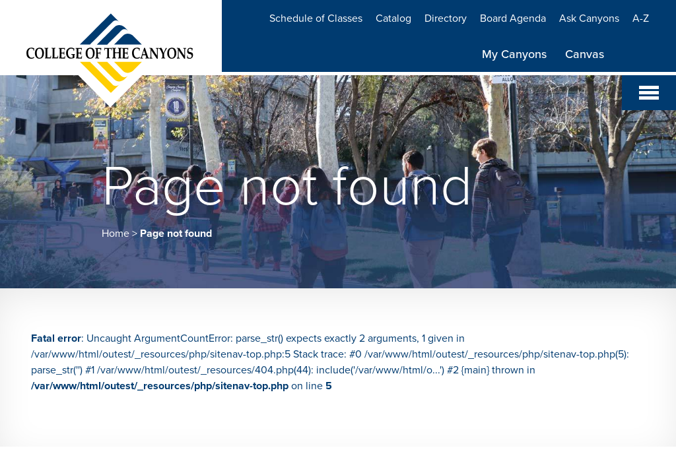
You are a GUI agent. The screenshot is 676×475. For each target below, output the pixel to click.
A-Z (640, 18)
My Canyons (514, 54)
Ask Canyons (589, 18)
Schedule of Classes (315, 18)
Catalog (393, 18)
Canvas (584, 54)
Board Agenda (513, 18)
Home (115, 233)
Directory (445, 18)
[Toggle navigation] (649, 92)
